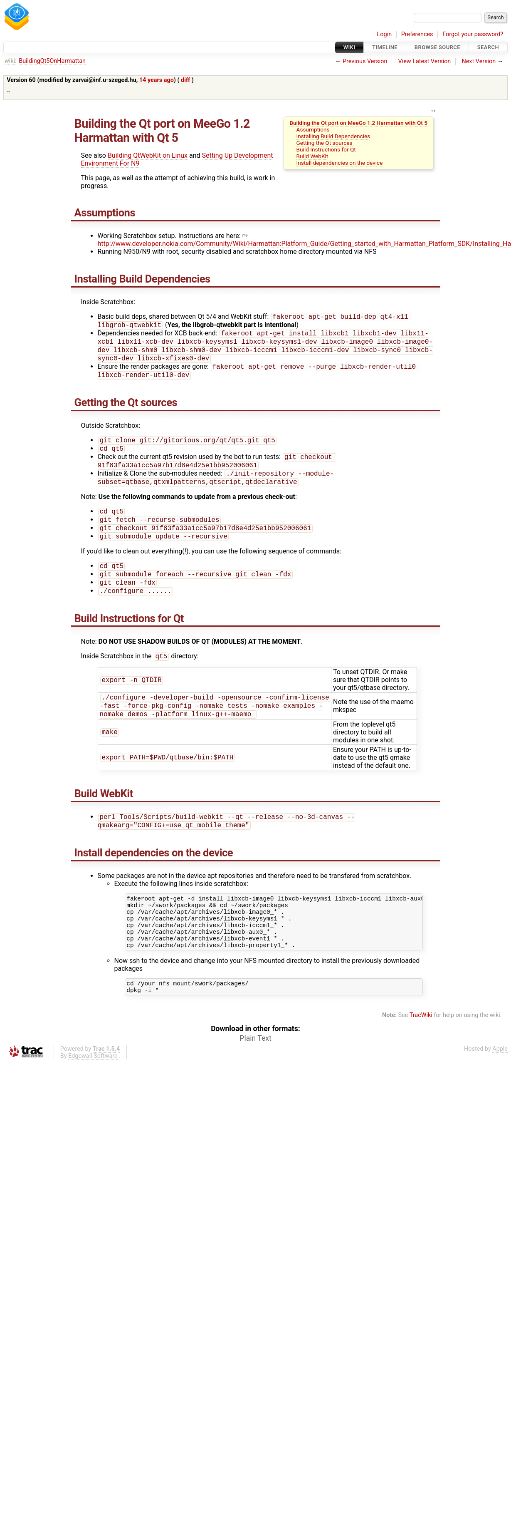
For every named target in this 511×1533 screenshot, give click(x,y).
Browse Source (437, 47)
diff (185, 80)
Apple (500, 1084)
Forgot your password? (472, 34)
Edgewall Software (93, 1091)
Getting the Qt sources (324, 142)
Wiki (349, 47)
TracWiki (421, 1050)
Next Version (479, 61)
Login (384, 34)
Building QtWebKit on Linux (148, 155)
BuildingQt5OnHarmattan (52, 60)
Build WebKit (312, 156)
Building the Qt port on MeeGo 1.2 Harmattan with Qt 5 (358, 122)
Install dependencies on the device (339, 162)
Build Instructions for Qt (326, 149)
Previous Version (365, 61)
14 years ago (156, 80)
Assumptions (313, 129)
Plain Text (255, 1074)
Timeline (384, 47)
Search (488, 47)
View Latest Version (424, 61)
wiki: (11, 60)
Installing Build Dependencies (333, 136)
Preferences (417, 34)
